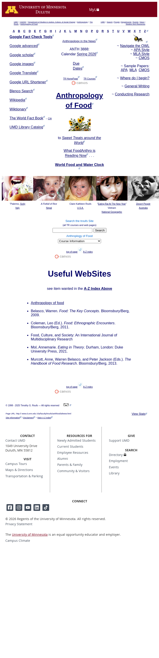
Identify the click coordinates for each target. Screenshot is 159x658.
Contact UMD (15, 441)
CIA (50, 118)
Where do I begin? (135, 78)
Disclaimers (28, 418)
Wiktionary (18, 109)
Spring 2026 (86, 54)
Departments (126, 22)
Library (114, 473)
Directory (116, 455)
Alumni (62, 459)
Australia (143, 208)
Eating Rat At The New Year (112, 204)
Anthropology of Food (29, 24)
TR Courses (89, 78)
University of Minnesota (30, 535)
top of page (71, 252)
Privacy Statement (18, 524)
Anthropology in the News (79, 41)
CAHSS (23, 22)
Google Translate (23, 73)
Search (110, 22)
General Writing (137, 86)
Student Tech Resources (135, 24)
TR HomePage (70, 78)
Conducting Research (132, 94)
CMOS (144, 58)
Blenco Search (21, 91)
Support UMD (119, 441)
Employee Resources (72, 453)
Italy (17, 208)
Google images (22, 64)
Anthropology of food (47, 303)
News (142, 22)
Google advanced (24, 46)
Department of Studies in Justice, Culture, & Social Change (51, 22)
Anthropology (82, 22)
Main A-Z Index (44, 418)
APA (124, 70)
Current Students (70, 447)
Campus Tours (16, 464)
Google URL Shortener (28, 82)
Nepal (49, 208)
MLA (133, 70)
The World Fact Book (26, 118)
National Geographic (112, 212)
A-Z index (88, 252)
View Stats (138, 413)
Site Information (13, 418)
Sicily (22, 204)
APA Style (141, 50)
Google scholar (22, 55)
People (117, 22)
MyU (94, 9)
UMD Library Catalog (26, 127)
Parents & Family (69, 465)
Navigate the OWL (135, 46)
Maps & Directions (19, 470)
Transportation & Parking (24, 476)
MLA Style (141, 54)
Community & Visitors (73, 471)
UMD (16, 22)
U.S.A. (80, 208)
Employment (118, 461)
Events (135, 22)
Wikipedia (17, 100)
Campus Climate (17, 541)
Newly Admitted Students (76, 441)
